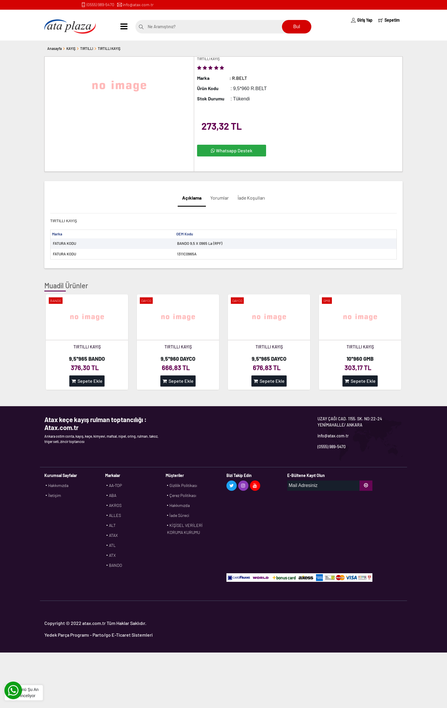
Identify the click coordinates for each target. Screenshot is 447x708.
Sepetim (389, 20)
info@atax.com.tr (138, 4)
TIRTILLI (86, 48)
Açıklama (191, 197)
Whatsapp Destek (231, 150)
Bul (296, 26)
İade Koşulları (251, 197)
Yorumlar (219, 197)
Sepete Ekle (86, 381)
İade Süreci (179, 515)
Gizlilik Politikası (183, 485)
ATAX (113, 535)
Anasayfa (54, 48)
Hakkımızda (58, 485)
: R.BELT (238, 78)
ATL (112, 545)
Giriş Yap (361, 20)
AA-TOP (115, 485)
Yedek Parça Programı (66, 635)
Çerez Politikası (182, 495)
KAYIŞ (70, 48)
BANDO (115, 565)
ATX (112, 555)
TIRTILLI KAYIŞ (109, 48)
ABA (112, 495)
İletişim (54, 495)
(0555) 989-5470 (100, 4)
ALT (112, 525)
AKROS (115, 505)
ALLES (115, 515)
